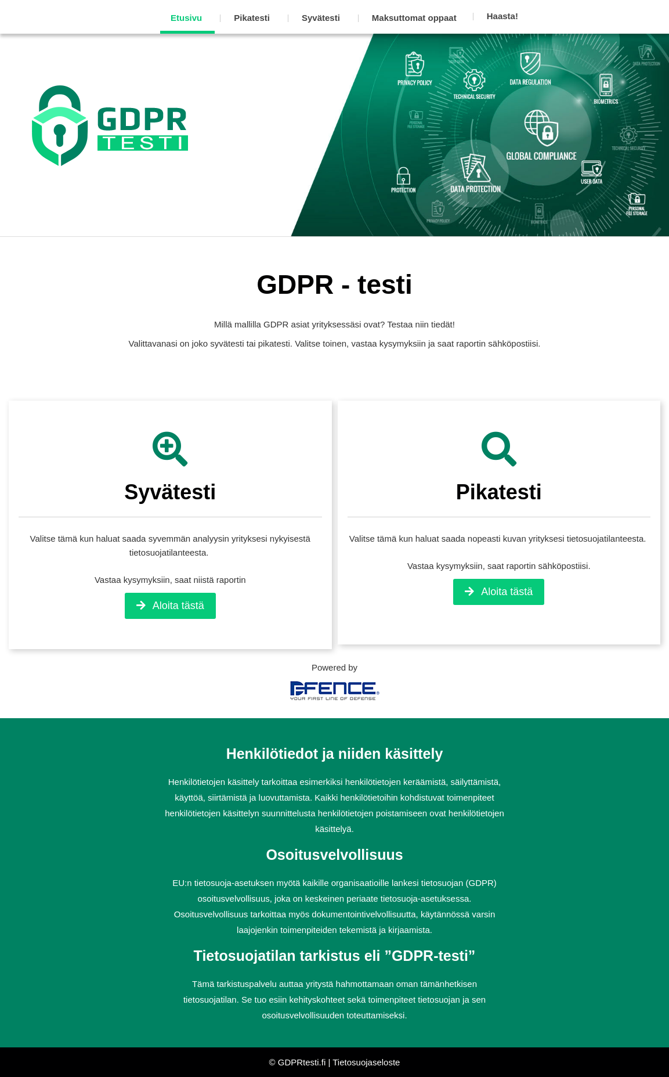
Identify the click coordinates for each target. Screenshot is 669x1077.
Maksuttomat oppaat (414, 18)
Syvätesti (321, 18)
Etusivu (186, 18)
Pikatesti (252, 18)
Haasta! (502, 16)
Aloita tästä (170, 605)
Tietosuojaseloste (366, 1062)
